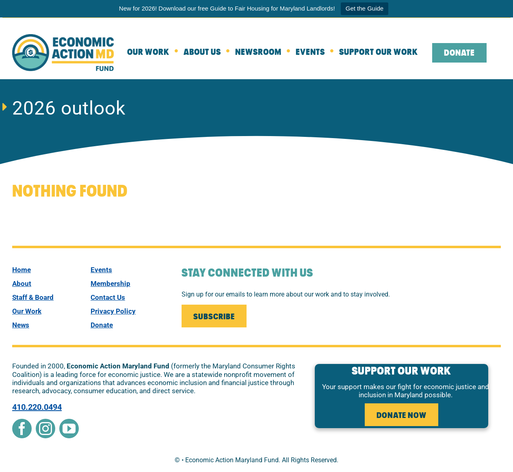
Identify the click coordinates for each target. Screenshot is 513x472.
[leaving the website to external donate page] (466, 53)
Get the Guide (364, 8)
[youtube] (69, 428)
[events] (126, 270)
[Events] (317, 53)
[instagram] (45, 428)
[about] (209, 53)
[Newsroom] (265, 53)
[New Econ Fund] (63, 37)
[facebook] (22, 428)
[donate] (126, 325)
